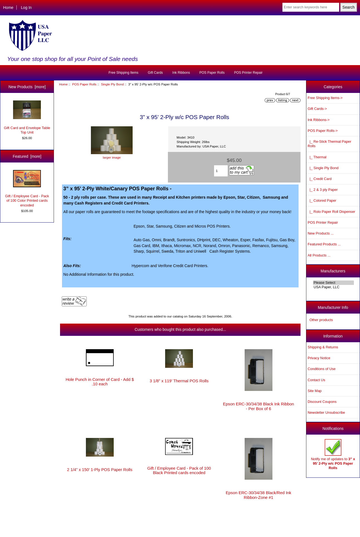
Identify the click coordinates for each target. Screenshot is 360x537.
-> (323, 131)
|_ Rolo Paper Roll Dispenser (331, 212)
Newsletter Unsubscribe (326, 412)
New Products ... (321, 233)
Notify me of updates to (333, 454)
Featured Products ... (324, 244)
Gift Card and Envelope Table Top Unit (27, 117)
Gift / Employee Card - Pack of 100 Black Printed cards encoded (179, 470)
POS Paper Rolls (84, 84)
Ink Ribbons (181, 73)
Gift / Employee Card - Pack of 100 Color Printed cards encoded (27, 188)
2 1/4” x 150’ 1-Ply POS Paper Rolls (99, 469)
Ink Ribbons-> (319, 120)
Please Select (333, 282)
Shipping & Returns (323, 347)
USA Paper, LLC (333, 287)
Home (8, 7)
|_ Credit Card (320, 179)
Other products (321, 320)
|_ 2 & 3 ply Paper (323, 190)
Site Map (315, 391)
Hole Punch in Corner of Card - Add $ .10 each (100, 381)
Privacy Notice (319, 358)
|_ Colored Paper (322, 200)
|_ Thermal (317, 157)
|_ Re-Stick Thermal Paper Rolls (329, 143)
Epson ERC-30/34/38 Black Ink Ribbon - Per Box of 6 (258, 406)
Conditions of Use (322, 369)
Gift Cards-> (317, 109)
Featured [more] (27, 156)
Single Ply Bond (112, 84)
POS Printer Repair (248, 73)
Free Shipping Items (123, 73)
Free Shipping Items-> (325, 98)
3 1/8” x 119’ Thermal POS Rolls (179, 381)
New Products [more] (27, 87)
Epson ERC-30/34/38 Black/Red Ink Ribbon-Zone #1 (258, 495)
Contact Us (316, 380)
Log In (26, 7)
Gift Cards (155, 73)
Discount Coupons (322, 402)
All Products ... (319, 255)
